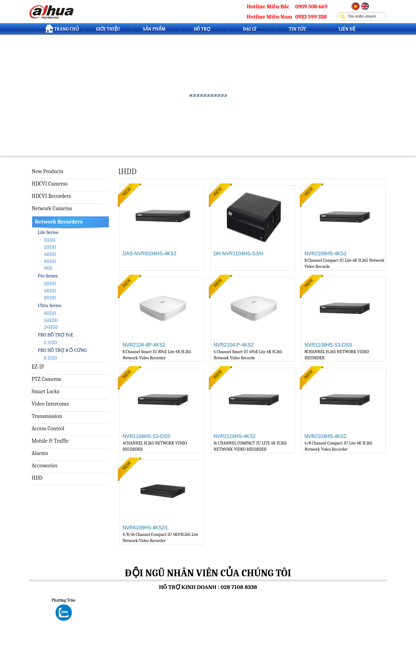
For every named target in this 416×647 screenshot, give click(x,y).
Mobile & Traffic (50, 441)
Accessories (45, 465)
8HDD (50, 261)
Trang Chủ (62, 28)
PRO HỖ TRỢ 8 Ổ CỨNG (62, 350)
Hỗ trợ (202, 29)
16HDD (51, 320)
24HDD (51, 327)
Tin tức (298, 29)
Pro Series (48, 276)
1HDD (50, 240)
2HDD (50, 247)
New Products (47, 171)
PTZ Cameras (46, 379)
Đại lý (250, 29)
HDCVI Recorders (51, 196)
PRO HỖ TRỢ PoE (55, 335)
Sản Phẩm (154, 29)
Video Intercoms (50, 404)
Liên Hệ (347, 29)
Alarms (40, 453)
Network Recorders (59, 222)
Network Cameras (52, 208)
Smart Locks (46, 391)
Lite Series (48, 232)
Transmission (47, 416)
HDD (37, 478)
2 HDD (50, 342)
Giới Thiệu (108, 29)
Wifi (48, 268)
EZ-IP (38, 367)
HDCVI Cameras (50, 184)
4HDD (50, 254)
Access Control (48, 428)
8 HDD (50, 358)
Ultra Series (49, 305)
